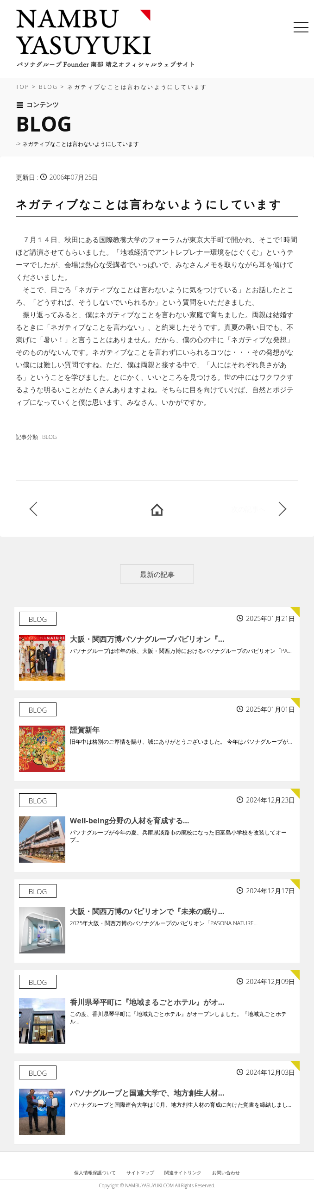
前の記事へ (81, 509)
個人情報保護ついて (95, 1172)
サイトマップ (140, 1172)
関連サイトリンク (182, 1172)
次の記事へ (248, 509)
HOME (157, 509)
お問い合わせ (226, 1172)
